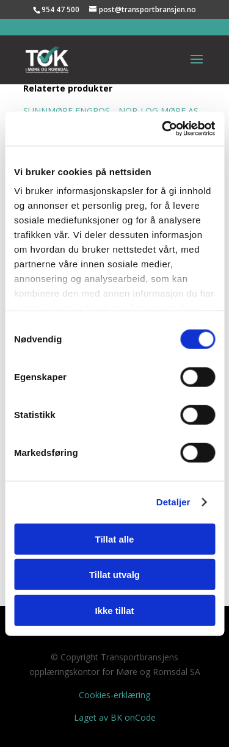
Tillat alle (114, 538)
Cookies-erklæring (114, 695)
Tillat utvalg (114, 574)
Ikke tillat (114, 610)
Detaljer (173, 502)
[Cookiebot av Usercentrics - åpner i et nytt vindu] (163, 129)
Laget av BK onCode (115, 717)
